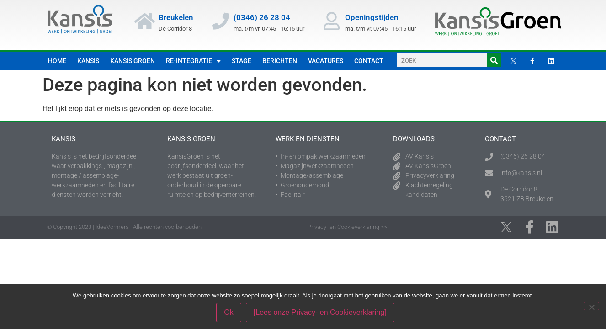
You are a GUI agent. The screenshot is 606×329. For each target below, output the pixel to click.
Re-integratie (193, 61)
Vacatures (325, 60)
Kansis (88, 60)
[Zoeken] (494, 60)
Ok (228, 312)
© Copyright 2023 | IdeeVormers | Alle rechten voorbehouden (124, 226)
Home (57, 60)
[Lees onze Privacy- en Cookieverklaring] (320, 312)
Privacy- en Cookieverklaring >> (347, 226)
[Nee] (591, 306)
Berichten (279, 60)
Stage (241, 60)
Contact (368, 60)
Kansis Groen (132, 60)
